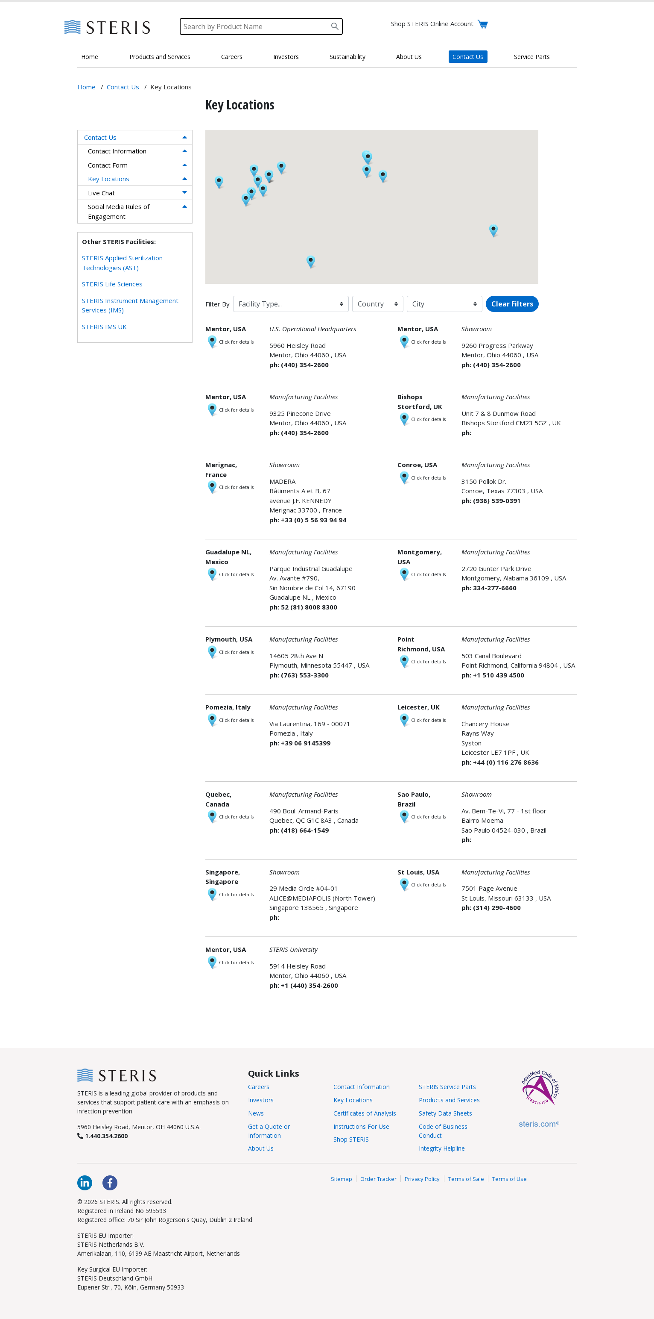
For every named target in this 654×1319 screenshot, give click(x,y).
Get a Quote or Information (269, 1130)
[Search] (261, 26)
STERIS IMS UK (104, 326)
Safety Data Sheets (445, 1113)
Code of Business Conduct (443, 1130)
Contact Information (117, 151)
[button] (368, 158)
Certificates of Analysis (364, 1113)
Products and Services (159, 57)
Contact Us (468, 57)
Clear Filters (512, 304)
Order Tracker (378, 1178)
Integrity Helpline (442, 1148)
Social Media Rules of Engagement (118, 211)
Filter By (217, 304)
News (256, 1113)
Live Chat (101, 192)
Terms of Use (509, 1178)
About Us (409, 57)
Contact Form (108, 165)
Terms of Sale (466, 1178)
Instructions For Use (361, 1126)
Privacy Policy (422, 1178)
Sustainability (347, 57)
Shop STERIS (351, 1139)
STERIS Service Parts (447, 1087)
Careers (231, 57)
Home (89, 57)
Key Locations (108, 178)
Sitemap (341, 1178)
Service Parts (532, 57)
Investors (286, 57)
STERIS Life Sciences (112, 284)
